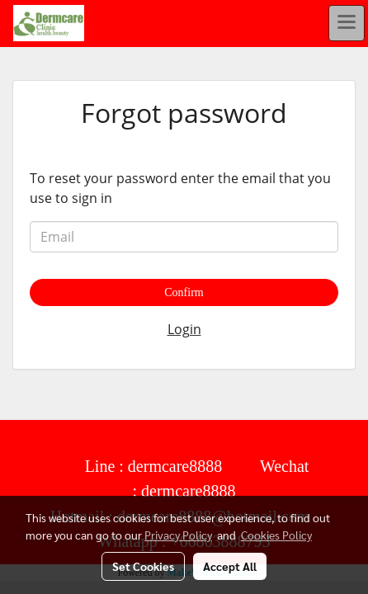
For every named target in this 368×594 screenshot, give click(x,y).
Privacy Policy (178, 534)
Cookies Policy (276, 534)
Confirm (183, 292)
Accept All (230, 566)
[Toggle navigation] (346, 23)
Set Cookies (143, 566)
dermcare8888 (175, 467)
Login (184, 329)
